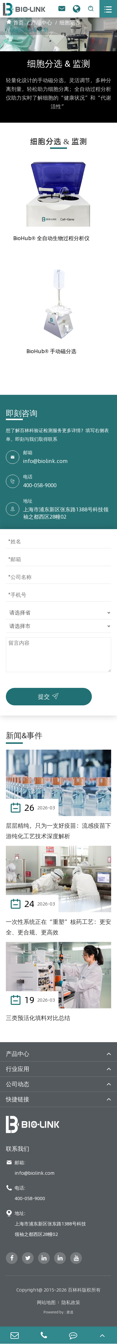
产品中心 (41, 22)
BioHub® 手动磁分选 (51, 351)
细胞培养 (69, 22)
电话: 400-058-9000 (25, 1193)
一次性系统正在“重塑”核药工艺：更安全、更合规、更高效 (58, 927)
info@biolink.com (45, 461)
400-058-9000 (39, 485)
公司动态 (17, 1084)
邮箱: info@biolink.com (30, 1167)
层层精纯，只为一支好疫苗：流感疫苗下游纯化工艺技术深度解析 (58, 831)
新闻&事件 (24, 735)
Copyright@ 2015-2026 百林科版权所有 (58, 1290)
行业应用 (17, 1069)
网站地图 (46, 1302)
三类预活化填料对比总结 (38, 1018)
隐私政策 (70, 1302)
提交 (49, 695)
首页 (18, 22)
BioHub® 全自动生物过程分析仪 (51, 238)
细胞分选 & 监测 (29, 30)
